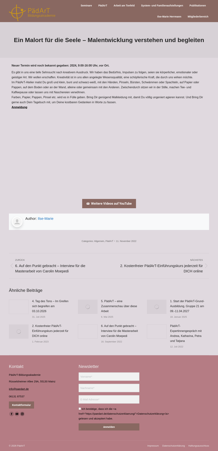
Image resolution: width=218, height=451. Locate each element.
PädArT (109, 241)
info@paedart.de (19, 388)
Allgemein (99, 241)
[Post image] (19, 307)
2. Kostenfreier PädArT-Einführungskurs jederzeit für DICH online (50, 330)
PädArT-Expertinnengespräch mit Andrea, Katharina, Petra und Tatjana (186, 333)
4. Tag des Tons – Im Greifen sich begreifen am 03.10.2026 (50, 306)
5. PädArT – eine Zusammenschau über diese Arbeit (119, 306)
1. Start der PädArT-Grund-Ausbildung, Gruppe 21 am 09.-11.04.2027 (187, 306)
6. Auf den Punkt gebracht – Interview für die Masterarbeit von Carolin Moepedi (119, 330)
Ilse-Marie (45, 219)
